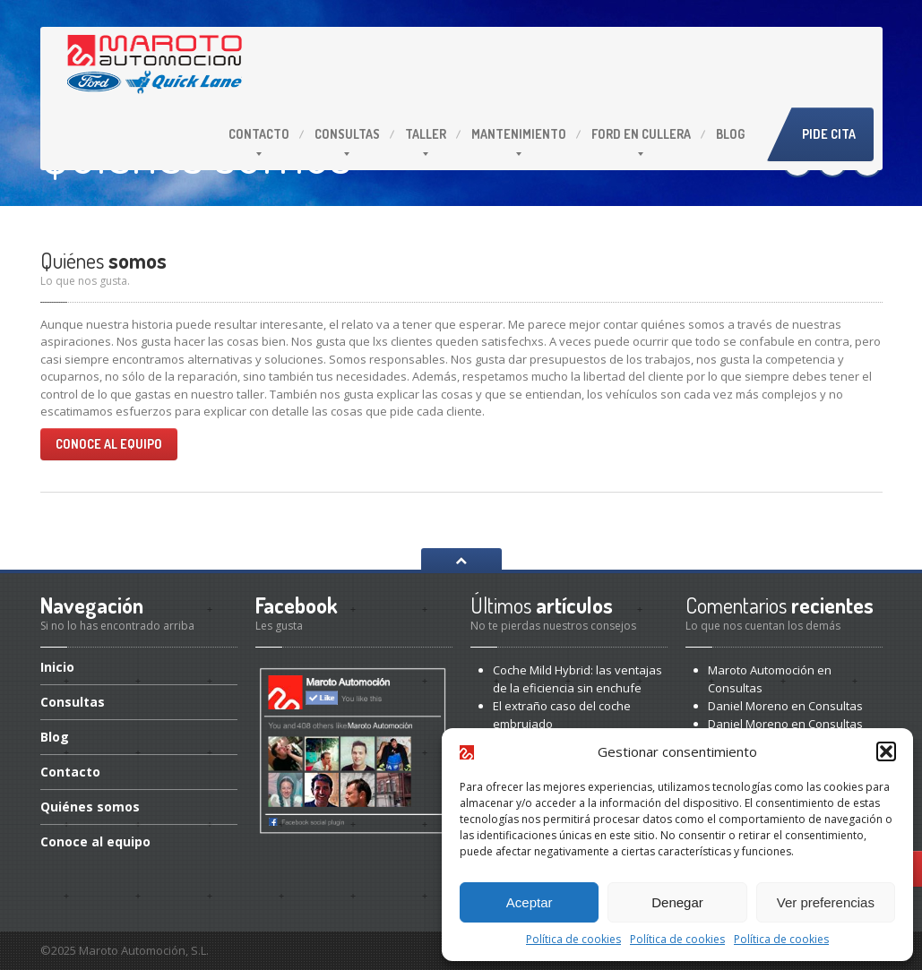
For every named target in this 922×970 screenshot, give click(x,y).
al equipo (95, 841)
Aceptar (529, 902)
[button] (886, 751)
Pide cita (829, 134)
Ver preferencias (826, 902)
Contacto (258, 134)
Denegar (677, 902)
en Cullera (641, 134)
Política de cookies (573, 939)
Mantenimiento (518, 134)
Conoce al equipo (109, 443)
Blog (730, 134)
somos (90, 806)
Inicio (57, 668)
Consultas (347, 134)
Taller (425, 134)
